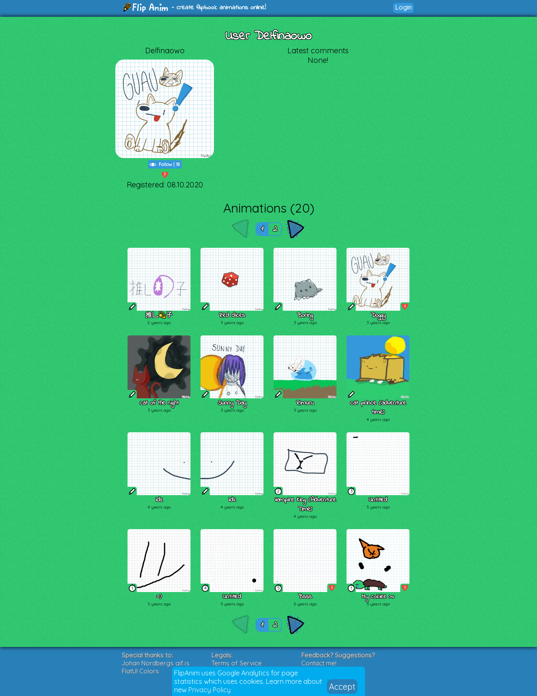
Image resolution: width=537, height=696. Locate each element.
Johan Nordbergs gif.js (156, 663)
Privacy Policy (209, 690)
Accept (342, 686)
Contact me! (318, 663)
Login (403, 7)
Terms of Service (236, 663)
